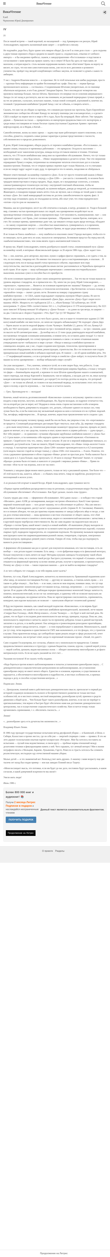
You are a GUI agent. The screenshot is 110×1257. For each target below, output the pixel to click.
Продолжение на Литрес (21, 833)
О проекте (47, 851)
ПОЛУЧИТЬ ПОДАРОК (21, 820)
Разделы (59, 851)
